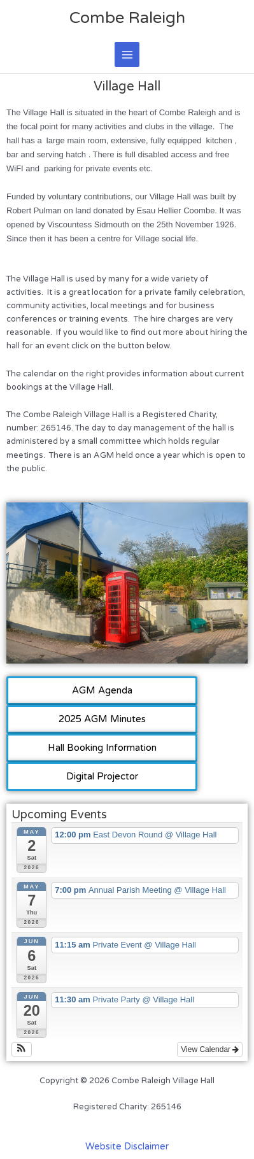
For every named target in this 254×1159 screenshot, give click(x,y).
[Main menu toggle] (127, 54)
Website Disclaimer (127, 1146)
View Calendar (210, 1049)
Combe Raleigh (127, 17)
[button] (22, 1049)
